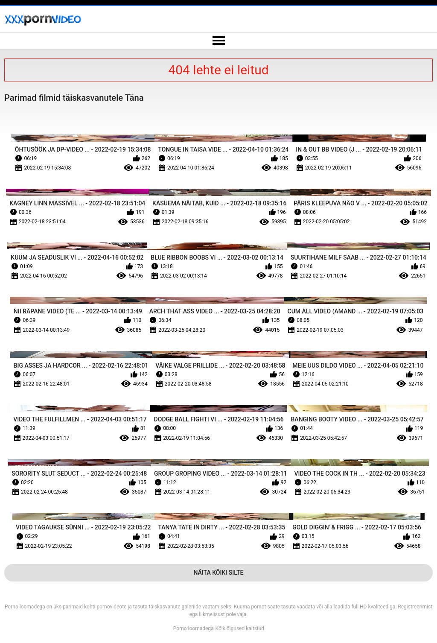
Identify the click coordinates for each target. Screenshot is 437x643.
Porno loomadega (193, 628)
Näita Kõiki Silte (218, 572)
